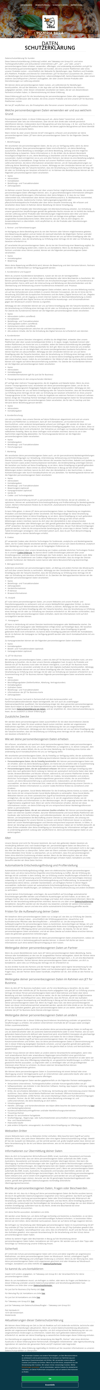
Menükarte (26, 5)
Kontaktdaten (60, 5)
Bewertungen (42, 5)
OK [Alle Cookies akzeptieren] (50, 1379)
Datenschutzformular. (43, 1285)
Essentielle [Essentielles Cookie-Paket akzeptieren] (50, 1385)
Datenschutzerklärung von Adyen (31, 709)
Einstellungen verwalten (30, 1367)
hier (92, 1105)
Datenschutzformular (84, 901)
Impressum (76, 5)
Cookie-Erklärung (24, 552)
